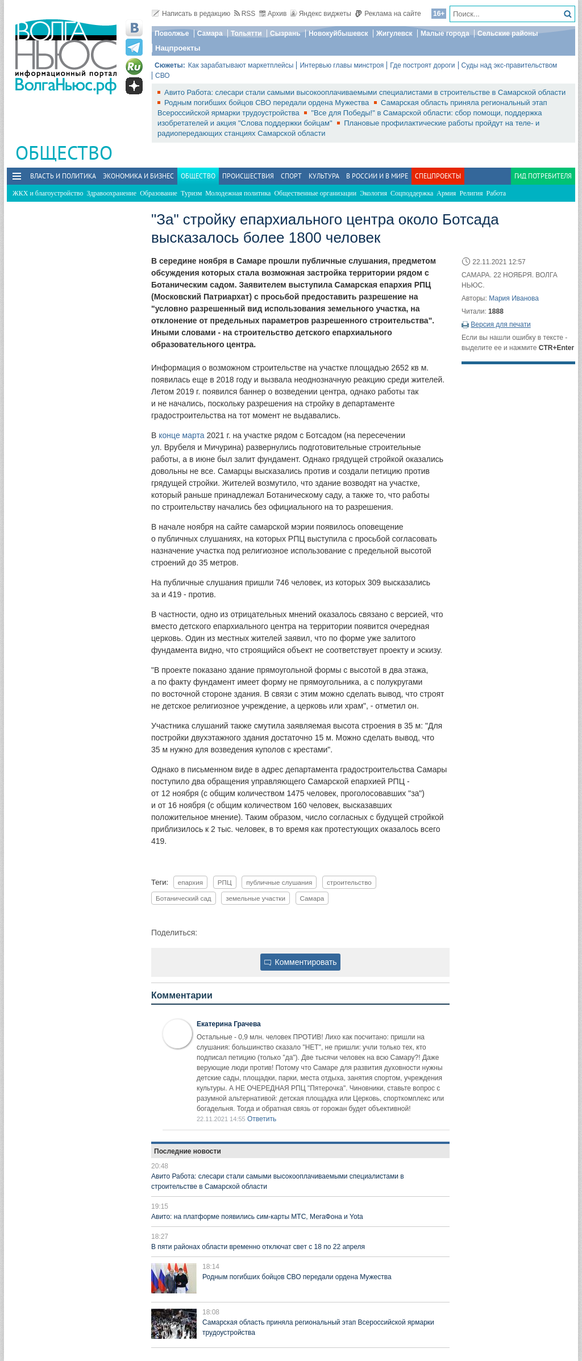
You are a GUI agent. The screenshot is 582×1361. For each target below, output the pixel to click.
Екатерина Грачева (229, 1024)
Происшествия (248, 176)
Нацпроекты (178, 48)
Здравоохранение (111, 193)
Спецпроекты (438, 176)
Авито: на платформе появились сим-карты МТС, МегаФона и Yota (257, 1217)
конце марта (181, 435)
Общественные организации (315, 193)
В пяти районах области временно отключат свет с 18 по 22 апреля (258, 1247)
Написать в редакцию (191, 14)
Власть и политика (63, 176)
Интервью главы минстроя (342, 65)
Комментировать (300, 962)
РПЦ (225, 882)
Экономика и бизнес (138, 176)
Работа (496, 193)
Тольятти (246, 34)
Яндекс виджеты (320, 14)
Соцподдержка (411, 193)
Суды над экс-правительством (510, 65)
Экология (373, 193)
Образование (158, 193)
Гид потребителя (543, 176)
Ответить (261, 1119)
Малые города (445, 34)
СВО (162, 76)
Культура (324, 176)
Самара (210, 34)
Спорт (291, 176)
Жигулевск (394, 34)
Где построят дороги (422, 65)
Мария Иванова (514, 298)
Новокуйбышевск (338, 34)
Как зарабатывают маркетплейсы (241, 65)
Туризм (191, 193)
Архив (273, 14)
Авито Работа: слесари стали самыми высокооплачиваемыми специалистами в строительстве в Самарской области (365, 92)
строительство (349, 882)
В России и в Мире (377, 176)
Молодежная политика (238, 193)
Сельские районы (507, 34)
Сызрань (285, 34)
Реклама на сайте (388, 14)
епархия (190, 882)
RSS (245, 14)
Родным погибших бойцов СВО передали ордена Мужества (267, 102)
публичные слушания (279, 882)
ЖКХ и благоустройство (48, 193)
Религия (471, 193)
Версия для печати (500, 324)
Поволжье (172, 34)
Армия (446, 193)
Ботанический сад (183, 898)
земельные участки (255, 898)
